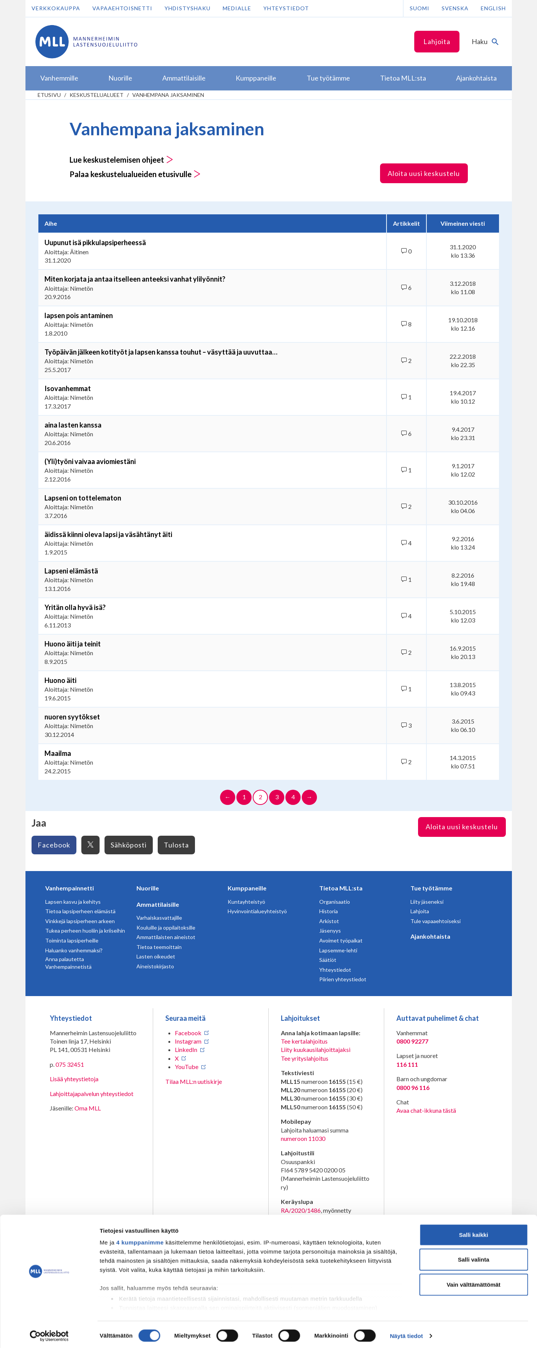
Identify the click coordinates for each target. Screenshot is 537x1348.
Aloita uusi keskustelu (424, 173)
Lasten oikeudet (155, 956)
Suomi (419, 8)
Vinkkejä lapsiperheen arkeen (80, 921)
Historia (328, 911)
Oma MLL (87, 1108)
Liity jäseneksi (427, 901)
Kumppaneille (247, 888)
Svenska (455, 8)
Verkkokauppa (56, 8)
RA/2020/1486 (301, 1210)
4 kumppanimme (140, 1239)
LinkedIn (186, 1049)
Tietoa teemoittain (159, 947)
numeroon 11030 (303, 1138)
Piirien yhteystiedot (342, 979)
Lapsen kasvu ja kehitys (73, 901)
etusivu (49, 95)
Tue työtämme (431, 888)
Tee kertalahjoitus (304, 1041)
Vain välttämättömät (474, 1281)
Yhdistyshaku (188, 8)
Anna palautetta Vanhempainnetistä (68, 963)
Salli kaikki (473, 1232)
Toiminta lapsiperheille (71, 940)
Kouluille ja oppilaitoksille (165, 927)
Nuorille (147, 888)
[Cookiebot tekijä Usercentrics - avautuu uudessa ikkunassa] (49, 1333)
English (493, 8)
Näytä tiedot (406, 1333)
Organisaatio (334, 901)
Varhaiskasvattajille (159, 917)
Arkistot (329, 921)
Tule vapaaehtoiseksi (435, 921)
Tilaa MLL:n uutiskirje (193, 1081)
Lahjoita (436, 41)
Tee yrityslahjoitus (304, 1058)
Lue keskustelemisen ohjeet (121, 159)
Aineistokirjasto (155, 966)
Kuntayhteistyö (246, 901)
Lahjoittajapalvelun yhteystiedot (91, 1093)
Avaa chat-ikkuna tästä (426, 1110)
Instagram (188, 1041)
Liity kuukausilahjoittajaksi (315, 1049)
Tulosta (176, 845)
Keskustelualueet (97, 95)
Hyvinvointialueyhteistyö (257, 911)
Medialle (237, 8)
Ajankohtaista (430, 936)
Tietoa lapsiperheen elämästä (80, 911)
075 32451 (69, 1064)
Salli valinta (473, 1256)
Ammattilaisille (157, 904)
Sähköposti (129, 845)
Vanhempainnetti (69, 888)
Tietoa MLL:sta (341, 888)
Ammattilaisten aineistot (165, 937)
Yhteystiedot (286, 8)
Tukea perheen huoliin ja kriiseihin (85, 930)
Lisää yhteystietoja (74, 1078)
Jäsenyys (330, 930)
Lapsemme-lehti (338, 950)
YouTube (186, 1066)
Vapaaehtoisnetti (122, 8)
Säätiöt (327, 960)
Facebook (54, 845)
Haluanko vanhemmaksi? (74, 950)
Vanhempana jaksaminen (168, 95)
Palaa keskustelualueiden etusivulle (135, 174)
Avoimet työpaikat (341, 940)
